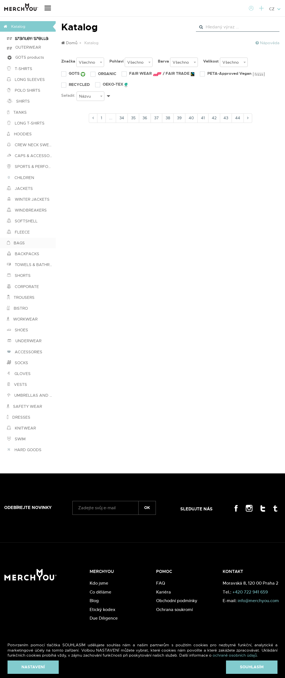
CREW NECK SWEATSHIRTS (31, 144)
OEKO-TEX (111, 84)
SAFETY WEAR (24, 406)
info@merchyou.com (258, 600)
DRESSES (18, 417)
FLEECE (18, 232)
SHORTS (19, 275)
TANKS (17, 112)
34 (121, 117)
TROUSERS (21, 297)
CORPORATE (23, 286)
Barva (163, 61)
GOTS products (25, 57)
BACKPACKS (23, 253)
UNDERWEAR (24, 340)
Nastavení (33, 666)
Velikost (211, 61)
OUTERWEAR (24, 47)
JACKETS (20, 188)
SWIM (16, 438)
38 (168, 117)
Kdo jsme (99, 583)
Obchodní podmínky (176, 600)
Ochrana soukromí (174, 609)
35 (133, 117)
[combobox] (90, 62)
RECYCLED (75, 84)
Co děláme (100, 592)
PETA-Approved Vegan (232, 73)
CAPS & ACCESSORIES (31, 155)
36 (144, 117)
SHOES (17, 329)
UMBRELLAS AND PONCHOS (31, 395)
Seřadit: (68, 95)
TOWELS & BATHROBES (31, 264)
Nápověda (267, 42)
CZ (275, 8)
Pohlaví (116, 61)
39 (179, 117)
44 (237, 117)
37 (156, 117)
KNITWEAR (21, 428)
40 (191, 117)
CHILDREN (20, 177)
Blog (94, 600)
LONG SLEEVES (26, 79)
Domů (69, 42)
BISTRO (17, 308)
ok (147, 507)
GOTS (73, 73)
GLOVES (19, 373)
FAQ (160, 583)
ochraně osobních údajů (235, 655)
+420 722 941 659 (250, 592)
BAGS (16, 242)
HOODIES (19, 133)
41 (203, 117)
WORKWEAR (22, 319)
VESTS (17, 384)
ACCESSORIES (24, 351)
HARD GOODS (24, 449)
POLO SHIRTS (23, 90)
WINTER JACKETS (28, 199)
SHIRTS (18, 101)
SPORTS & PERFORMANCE (31, 166)
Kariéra (163, 592)
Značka (68, 61)
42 (214, 117)
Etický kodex (102, 609)
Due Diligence (104, 618)
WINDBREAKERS (27, 210)
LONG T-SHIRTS (26, 123)
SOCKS (17, 362)
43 (225, 117)
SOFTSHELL (22, 220)
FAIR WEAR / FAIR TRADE (158, 73)
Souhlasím (252, 666)
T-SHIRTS (19, 68)
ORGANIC (103, 73)
